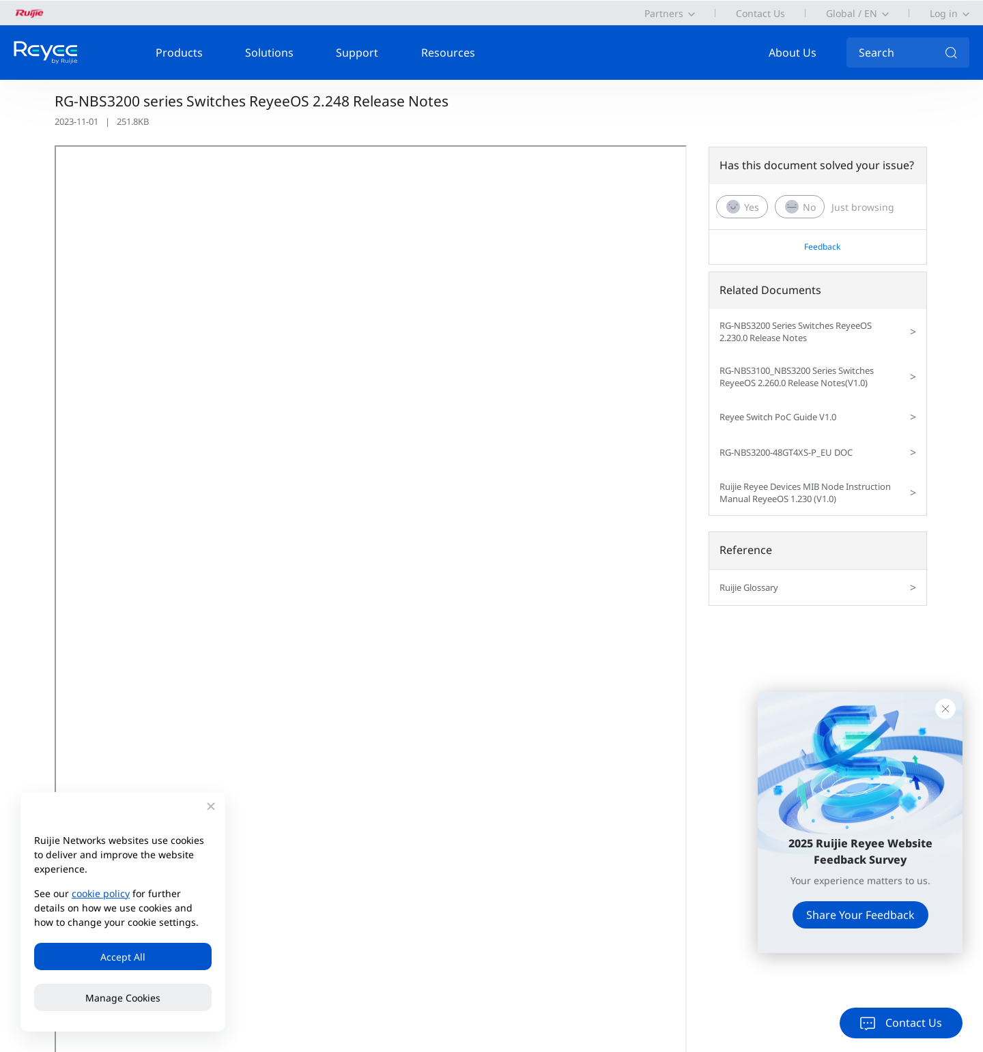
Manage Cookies (122, 997)
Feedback (822, 246)
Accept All (122, 956)
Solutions (269, 52)
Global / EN (851, 13)
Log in (944, 13)
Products (179, 52)
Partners (663, 13)
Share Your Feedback (860, 914)
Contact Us (760, 13)
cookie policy (101, 893)
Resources (448, 52)
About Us (792, 52)
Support (357, 52)
